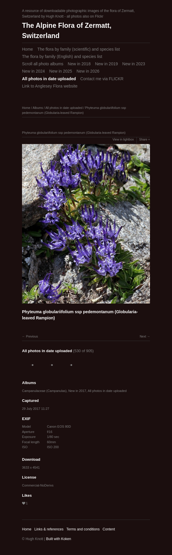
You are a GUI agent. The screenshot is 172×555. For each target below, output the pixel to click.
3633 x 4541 (31, 467)
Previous (32, 336)
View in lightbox (123, 139)
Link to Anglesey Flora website (49, 86)
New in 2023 (133, 63)
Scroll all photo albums (42, 63)
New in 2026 (88, 71)
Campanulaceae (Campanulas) (44, 391)
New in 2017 (77, 391)
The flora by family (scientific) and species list (78, 49)
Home (27, 49)
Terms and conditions (83, 529)
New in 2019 (106, 63)
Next (143, 336)
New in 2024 (33, 71)
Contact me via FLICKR (102, 78)
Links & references (48, 529)
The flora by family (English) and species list (62, 56)
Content (108, 529)
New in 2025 (60, 71)
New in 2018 (79, 63)
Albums (38, 107)
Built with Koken (58, 539)
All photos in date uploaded (49, 78)
